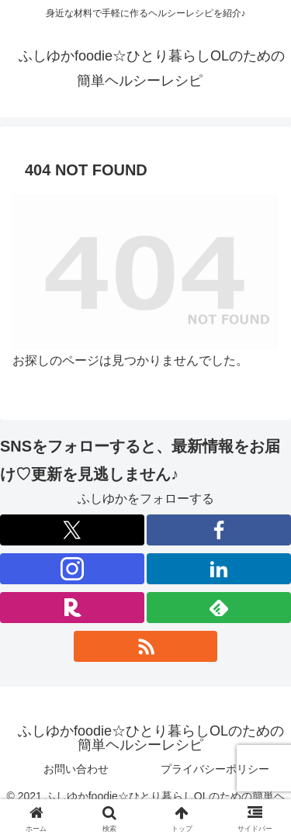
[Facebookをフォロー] (219, 529)
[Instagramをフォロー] (72, 568)
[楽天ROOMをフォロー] (72, 607)
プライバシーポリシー (215, 769)
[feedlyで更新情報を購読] (219, 607)
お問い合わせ (76, 769)
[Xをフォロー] (72, 529)
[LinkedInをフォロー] (219, 568)
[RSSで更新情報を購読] (146, 646)
